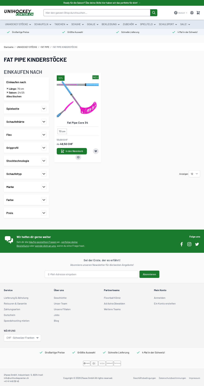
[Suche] (153, 12)
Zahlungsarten (12, 309)
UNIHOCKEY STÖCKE (27, 47)
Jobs (56, 314)
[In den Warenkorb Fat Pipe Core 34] (72, 151)
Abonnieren (149, 274)
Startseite (8, 47)
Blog (56, 320)
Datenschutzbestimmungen (172, 378)
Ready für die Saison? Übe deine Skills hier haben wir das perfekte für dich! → (102, 2)
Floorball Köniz (112, 297)
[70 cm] (62, 130)
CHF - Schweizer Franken (23, 337)
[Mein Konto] (192, 13)
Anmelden (159, 297)
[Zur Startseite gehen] (19, 13)
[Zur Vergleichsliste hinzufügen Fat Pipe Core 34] (78, 157)
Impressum (194, 378)
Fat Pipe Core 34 (77, 122)
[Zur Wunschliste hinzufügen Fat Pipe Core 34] (96, 151)
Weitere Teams (112, 309)
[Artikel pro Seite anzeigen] (194, 173)
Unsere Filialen (62, 309)
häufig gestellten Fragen (43, 241)
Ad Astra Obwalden (114, 303)
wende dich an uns (45, 245)
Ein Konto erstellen (165, 303)
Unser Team (60, 303)
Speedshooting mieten (16, 320)
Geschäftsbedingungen (144, 378)
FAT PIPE (45, 47)
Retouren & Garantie (15, 303)
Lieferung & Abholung (16, 297)
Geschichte (60, 297)
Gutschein (9, 314)
